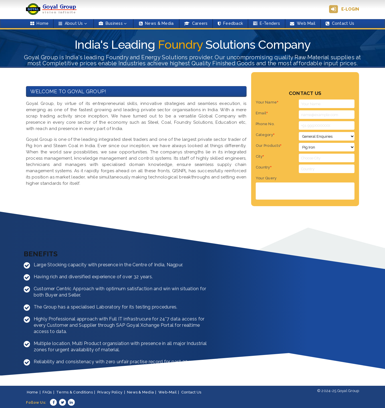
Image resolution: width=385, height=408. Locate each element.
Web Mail (302, 23)
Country (264, 167)
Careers (195, 23)
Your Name (267, 102)
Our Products (268, 146)
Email (262, 113)
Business (113, 23)
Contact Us (340, 23)
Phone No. (265, 124)
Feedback (230, 23)
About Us (73, 23)
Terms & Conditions (74, 392)
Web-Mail (167, 392)
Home (39, 23)
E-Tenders (266, 23)
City (260, 157)
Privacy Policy (110, 392)
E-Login (350, 9)
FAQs (47, 392)
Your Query (266, 178)
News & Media (156, 23)
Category (265, 135)
